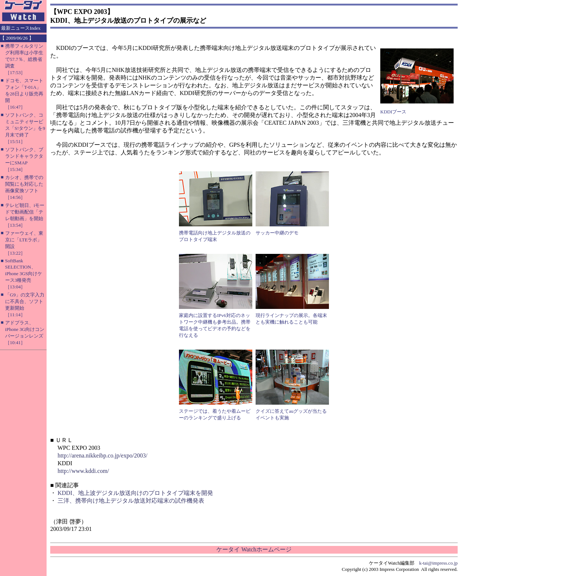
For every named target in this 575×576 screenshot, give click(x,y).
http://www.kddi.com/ (83, 471)
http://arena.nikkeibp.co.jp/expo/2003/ (102, 455)
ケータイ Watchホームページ (253, 549)
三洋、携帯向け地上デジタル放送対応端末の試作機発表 (131, 500)
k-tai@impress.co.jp (438, 563)
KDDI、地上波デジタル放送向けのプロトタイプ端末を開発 (135, 493)
